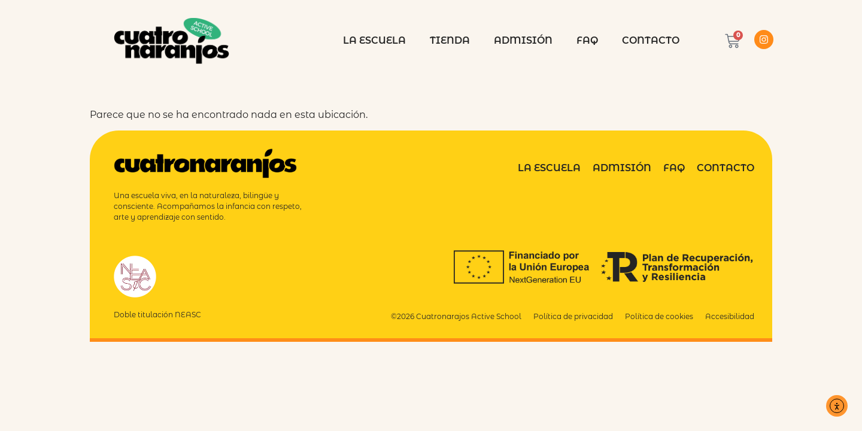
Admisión (523, 40)
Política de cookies (659, 316)
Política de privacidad (573, 316)
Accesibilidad (729, 316)
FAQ (587, 40)
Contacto (650, 40)
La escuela (374, 40)
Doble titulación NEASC (157, 314)
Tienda (450, 40)
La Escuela (549, 168)
